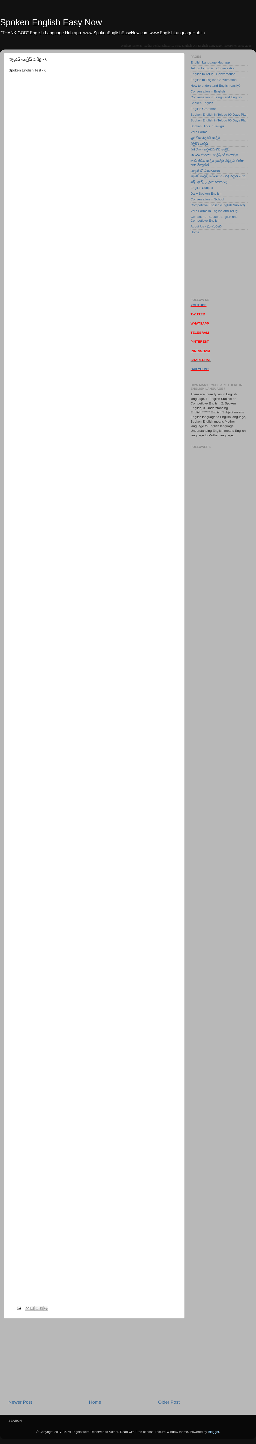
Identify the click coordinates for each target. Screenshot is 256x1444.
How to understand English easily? (216, 85)
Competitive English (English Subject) (218, 205)
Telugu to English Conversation (213, 68)
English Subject (202, 188)
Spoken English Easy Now (51, 22)
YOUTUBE (198, 305)
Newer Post (20, 1402)
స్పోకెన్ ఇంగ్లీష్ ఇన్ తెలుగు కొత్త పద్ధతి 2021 (218, 176)
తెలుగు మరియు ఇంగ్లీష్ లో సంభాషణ (214, 155)
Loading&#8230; (129, 697)
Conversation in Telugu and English (216, 97)
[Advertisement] (94, 1359)
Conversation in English (208, 91)
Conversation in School (207, 199)
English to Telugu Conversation (213, 74)
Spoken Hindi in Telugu (207, 126)
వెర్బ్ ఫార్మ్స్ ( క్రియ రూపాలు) (209, 182)
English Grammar (203, 109)
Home (95, 1402)
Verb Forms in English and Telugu (215, 211)
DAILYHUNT (200, 369)
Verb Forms (199, 132)
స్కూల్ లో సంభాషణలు (205, 170)
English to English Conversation (214, 80)
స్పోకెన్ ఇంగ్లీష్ (199, 143)
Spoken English (202, 103)
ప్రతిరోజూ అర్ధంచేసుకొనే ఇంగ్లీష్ (210, 149)
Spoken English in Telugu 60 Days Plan (219, 120)
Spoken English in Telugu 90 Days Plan (219, 114)
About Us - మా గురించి (206, 226)
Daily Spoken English (206, 193)
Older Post (169, 1402)
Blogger (213, 1432)
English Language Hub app (210, 62)
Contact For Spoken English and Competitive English (214, 218)
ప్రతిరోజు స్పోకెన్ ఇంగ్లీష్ (205, 138)
